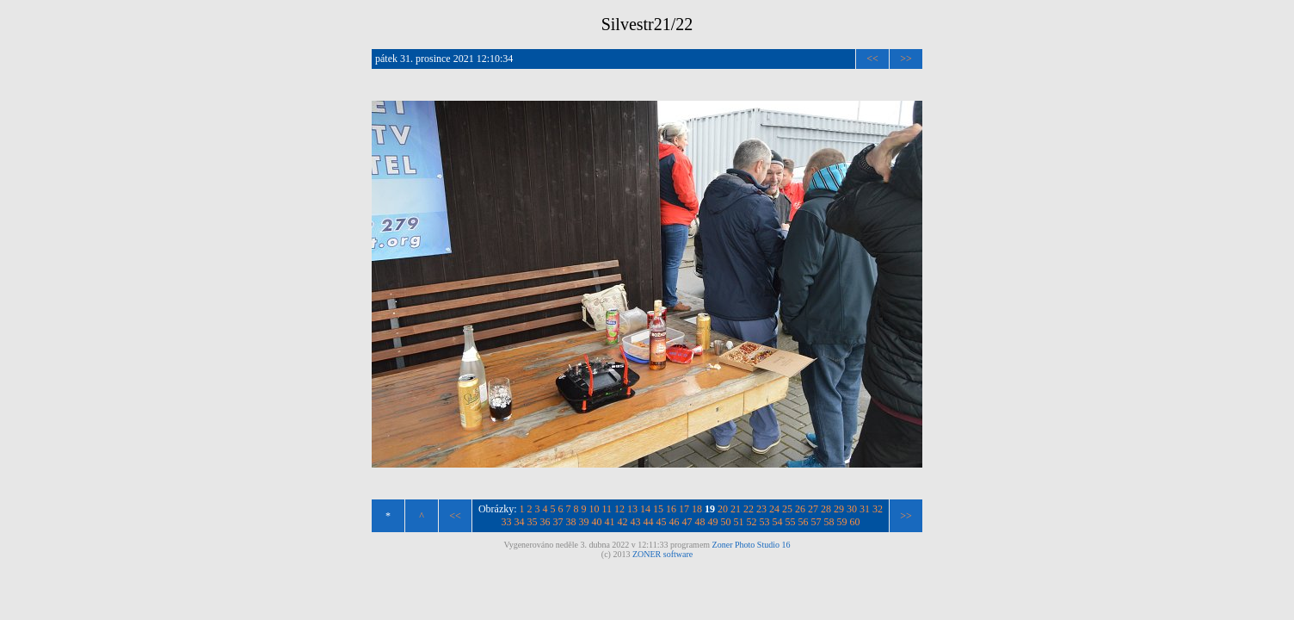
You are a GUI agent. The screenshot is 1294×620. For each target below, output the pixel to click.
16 (671, 509)
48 (700, 522)
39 (584, 522)
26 (800, 509)
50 (726, 522)
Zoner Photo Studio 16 (751, 544)
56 (803, 522)
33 (507, 522)
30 (852, 509)
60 (855, 522)
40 (597, 522)
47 (687, 522)
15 (658, 509)
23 (761, 509)
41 (610, 522)
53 (765, 522)
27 (813, 509)
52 (752, 522)
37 (558, 522)
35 (532, 522)
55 (791, 522)
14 (645, 509)
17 (684, 509)
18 (697, 509)
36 (545, 522)
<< (872, 59)
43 (636, 522)
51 (739, 522)
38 (571, 522)
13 (632, 509)
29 (839, 509)
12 (619, 509)
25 (787, 509)
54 (778, 522)
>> (906, 59)
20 (723, 509)
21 (735, 509)
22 (748, 509)
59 (842, 522)
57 (816, 522)
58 (829, 522)
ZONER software (662, 554)
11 (607, 509)
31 (865, 509)
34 (520, 522)
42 (623, 522)
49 (713, 522)
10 (594, 509)
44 (649, 522)
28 (826, 509)
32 (877, 509)
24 (774, 509)
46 (674, 522)
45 (661, 522)
